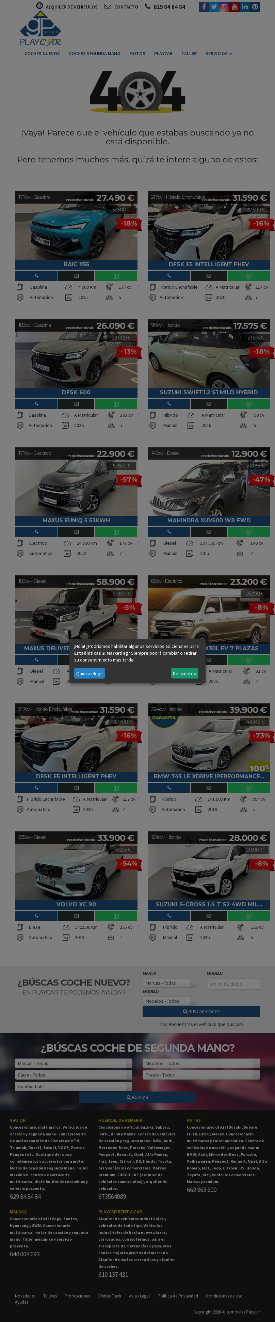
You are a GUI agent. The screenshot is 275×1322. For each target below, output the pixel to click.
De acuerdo (184, 673)
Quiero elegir (89, 673)
